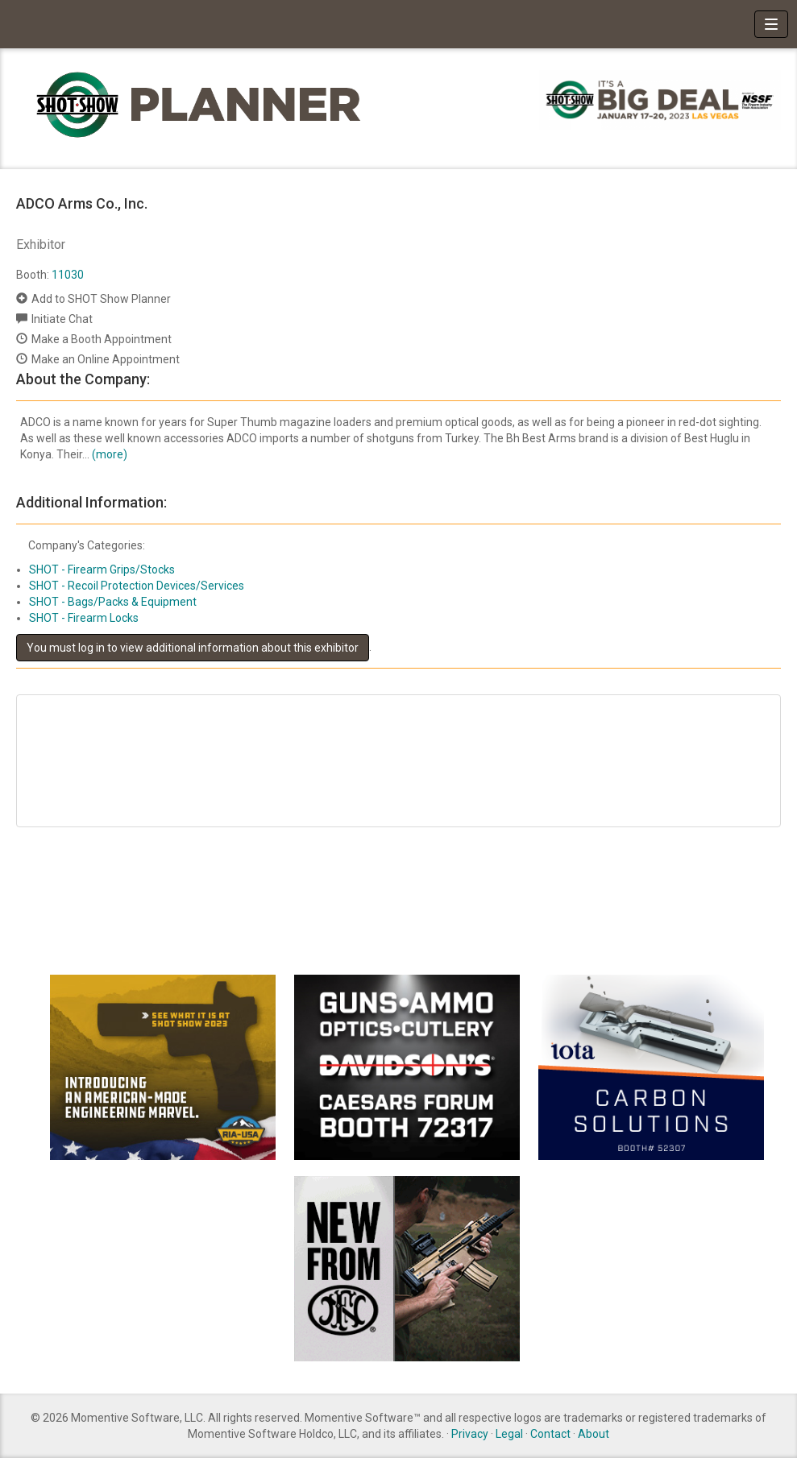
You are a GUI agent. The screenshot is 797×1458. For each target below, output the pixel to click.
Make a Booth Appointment (101, 339)
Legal (509, 1433)
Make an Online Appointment (105, 359)
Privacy (469, 1433)
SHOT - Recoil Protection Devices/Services (136, 585)
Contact (550, 1433)
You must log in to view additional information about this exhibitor (193, 647)
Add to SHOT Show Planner (101, 298)
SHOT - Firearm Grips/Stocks (102, 569)
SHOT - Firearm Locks (84, 617)
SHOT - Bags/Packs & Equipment (113, 601)
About (593, 1433)
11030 (68, 274)
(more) (109, 454)
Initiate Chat (62, 319)
